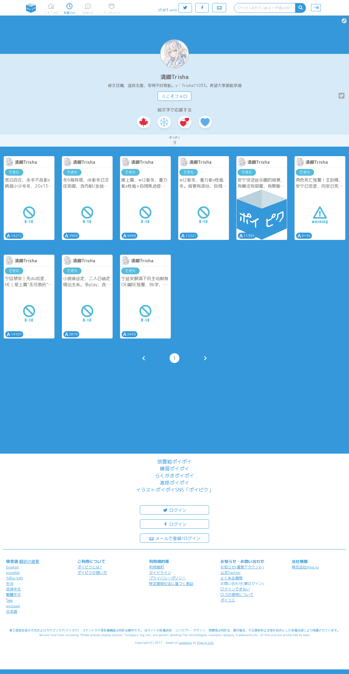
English (12, 567)
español (13, 572)
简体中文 (13, 589)
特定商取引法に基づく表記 (171, 583)
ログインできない (235, 589)
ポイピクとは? (89, 567)
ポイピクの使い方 (92, 572)
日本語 (11, 611)
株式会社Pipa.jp (305, 567)
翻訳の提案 (29, 561)
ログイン (174, 510)
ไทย (9, 600)
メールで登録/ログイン (175, 538)
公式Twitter (230, 572)
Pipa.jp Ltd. (205, 642)
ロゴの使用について (236, 594)
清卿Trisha (174, 77)
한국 (9, 583)
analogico (185, 642)
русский (13, 605)
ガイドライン (160, 572)
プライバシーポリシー (167, 578)
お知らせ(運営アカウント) (242, 567)
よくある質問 (231, 578)
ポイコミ (227, 600)
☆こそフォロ (174, 96)
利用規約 (156, 567)
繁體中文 (13, 594)
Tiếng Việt (14, 578)
